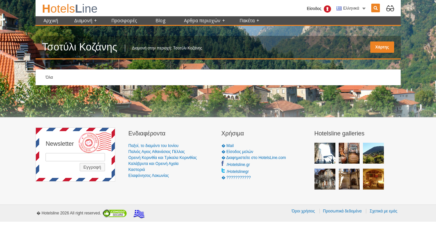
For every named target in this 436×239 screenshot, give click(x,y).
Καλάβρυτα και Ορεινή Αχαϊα (154, 163)
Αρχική (51, 20)
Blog (160, 20)
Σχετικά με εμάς (383, 211)
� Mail (227, 145)
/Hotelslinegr (238, 171)
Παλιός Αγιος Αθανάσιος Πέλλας (157, 151)
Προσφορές (124, 20)
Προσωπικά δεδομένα (342, 211)
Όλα (49, 77)
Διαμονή (85, 20)
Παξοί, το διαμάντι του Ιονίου (154, 145)
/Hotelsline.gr (238, 164)
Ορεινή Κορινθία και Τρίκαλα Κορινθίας (163, 157)
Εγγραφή (92, 167)
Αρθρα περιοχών (204, 20)
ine (70, 8)
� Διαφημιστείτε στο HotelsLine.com (253, 157)
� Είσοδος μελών (237, 151)
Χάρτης (382, 47)
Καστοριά (137, 169)
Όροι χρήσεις (303, 211)
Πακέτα (249, 20)
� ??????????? (236, 177)
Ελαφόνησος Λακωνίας (149, 175)
